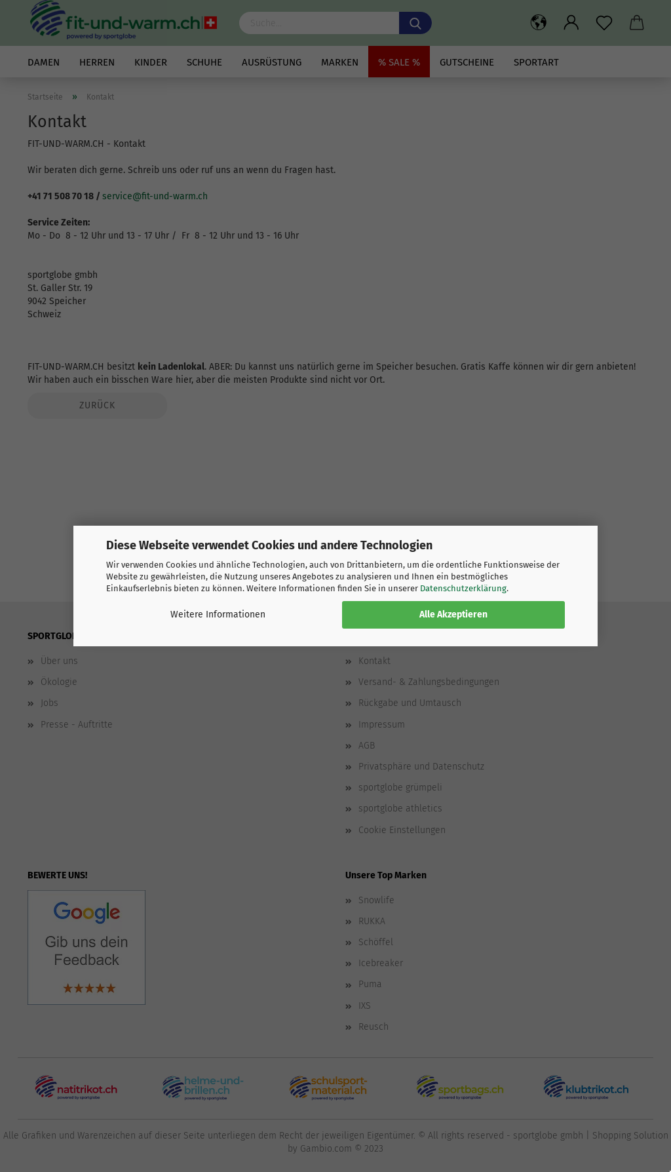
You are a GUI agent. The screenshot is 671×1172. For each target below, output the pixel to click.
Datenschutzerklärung (463, 588)
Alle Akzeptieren (453, 614)
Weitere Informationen (217, 614)
